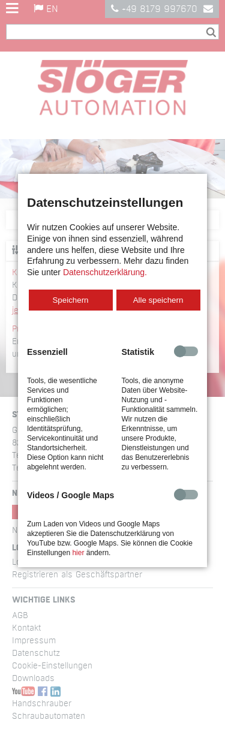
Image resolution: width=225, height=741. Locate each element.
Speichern (70, 300)
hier (78, 553)
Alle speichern (158, 300)
